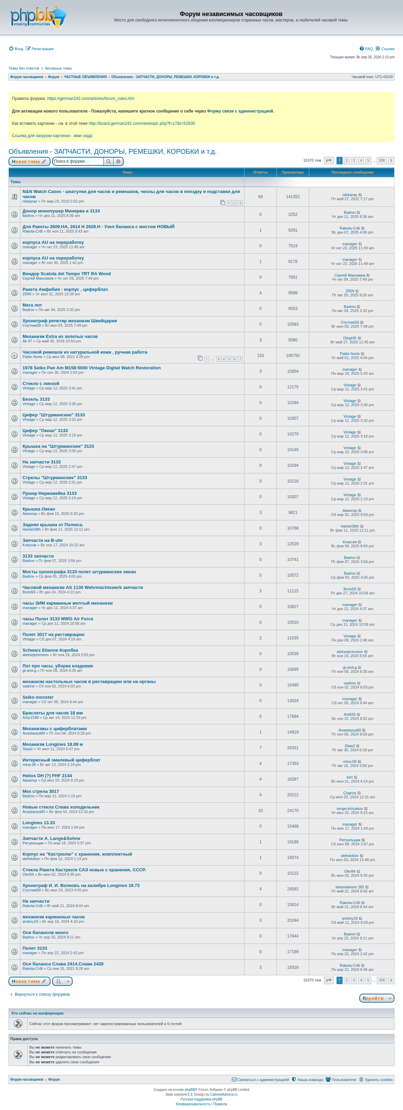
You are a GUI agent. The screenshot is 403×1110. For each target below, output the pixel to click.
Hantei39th (32, 529)
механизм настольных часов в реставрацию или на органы (89, 681)
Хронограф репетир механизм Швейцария (70, 320)
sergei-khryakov (350, 808)
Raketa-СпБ (33, 231)
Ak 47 (27, 341)
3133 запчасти (38, 556)
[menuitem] (16, 49)
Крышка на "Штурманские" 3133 (58, 446)
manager (30, 247)
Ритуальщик (33, 843)
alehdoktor (31, 859)
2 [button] (347, 160)
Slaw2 (28, 749)
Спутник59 (32, 325)
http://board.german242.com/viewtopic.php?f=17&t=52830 (142, 123)
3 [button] (354, 160)
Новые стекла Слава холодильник (61, 807)
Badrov (28, 215)
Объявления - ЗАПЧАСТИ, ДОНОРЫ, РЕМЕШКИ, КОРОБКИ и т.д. (113, 151)
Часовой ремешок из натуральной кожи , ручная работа (85, 352)
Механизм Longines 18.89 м (53, 744)
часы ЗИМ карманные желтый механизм (68, 603)
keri (350, 777)
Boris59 (29, 592)
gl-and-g (29, 670)
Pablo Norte (32, 357)
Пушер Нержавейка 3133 (50, 493)
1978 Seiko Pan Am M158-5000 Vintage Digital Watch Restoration (92, 367)
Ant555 (350, 714)
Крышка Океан (39, 509)
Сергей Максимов (38, 278)
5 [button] (368, 160)
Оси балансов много (46, 932)
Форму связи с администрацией (240, 111)
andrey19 (30, 921)
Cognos (349, 793)
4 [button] (361, 160)
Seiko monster (38, 697)
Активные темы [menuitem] (58, 68)
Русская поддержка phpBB (201, 1099)
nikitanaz (30, 201)
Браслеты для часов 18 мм (53, 712)
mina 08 (29, 765)
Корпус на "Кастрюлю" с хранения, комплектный (77, 854)
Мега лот (32, 305)
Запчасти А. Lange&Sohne (51, 838)
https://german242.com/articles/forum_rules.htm (90, 98)
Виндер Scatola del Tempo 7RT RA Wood (67, 273)
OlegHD (349, 338)
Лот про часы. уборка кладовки (58, 665)
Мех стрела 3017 (41, 791)
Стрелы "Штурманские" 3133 (55, 477)
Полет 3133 (35, 948)
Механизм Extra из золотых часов (60, 336)
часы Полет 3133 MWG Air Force (58, 618)
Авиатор (30, 514)
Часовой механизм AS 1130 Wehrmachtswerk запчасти (83, 587)
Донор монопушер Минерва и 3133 (61, 210)
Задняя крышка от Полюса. (53, 524)
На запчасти (36, 901)
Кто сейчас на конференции (37, 1013)
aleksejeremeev (36, 655)
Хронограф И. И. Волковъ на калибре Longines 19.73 (81, 885)
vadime (28, 686)
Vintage (29, 388)
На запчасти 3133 (42, 461)
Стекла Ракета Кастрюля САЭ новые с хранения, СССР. (84, 869)
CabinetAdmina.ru (224, 1094)
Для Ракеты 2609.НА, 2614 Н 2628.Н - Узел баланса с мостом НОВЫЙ (99, 226)
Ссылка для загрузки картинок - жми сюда (52, 135)
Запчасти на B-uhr (43, 540)
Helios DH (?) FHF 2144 (47, 775)
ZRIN (27, 294)
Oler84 (28, 874)
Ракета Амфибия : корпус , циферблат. (66, 289)
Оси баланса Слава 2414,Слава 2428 (63, 963)
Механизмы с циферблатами (55, 728)
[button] (329, 160)
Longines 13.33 (39, 822)
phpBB (190, 1090)
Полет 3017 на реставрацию (54, 634)
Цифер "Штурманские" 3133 (54, 414)
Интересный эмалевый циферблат (61, 760)
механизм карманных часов (54, 916)
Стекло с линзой (41, 383)
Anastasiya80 (34, 733)
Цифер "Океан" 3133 (45, 430)
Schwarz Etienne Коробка (50, 650)
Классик (29, 545)
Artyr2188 (31, 717)
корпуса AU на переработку (53, 242)
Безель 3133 (36, 399)
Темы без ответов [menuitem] (24, 68)
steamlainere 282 (349, 887)
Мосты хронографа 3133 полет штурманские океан (79, 571)
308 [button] (382, 160)
